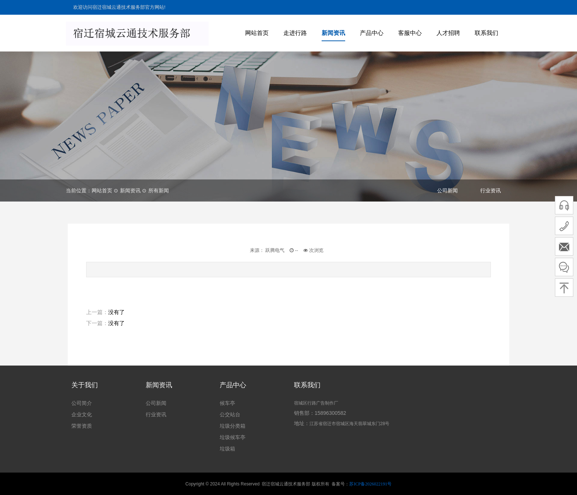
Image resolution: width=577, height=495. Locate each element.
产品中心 (371, 33)
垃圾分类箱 (232, 426)
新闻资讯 (333, 33)
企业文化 (81, 414)
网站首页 (257, 33)
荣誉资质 (81, 426)
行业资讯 (490, 190)
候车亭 (227, 403)
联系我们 (486, 33)
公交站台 (230, 414)
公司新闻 (447, 190)
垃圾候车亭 (232, 437)
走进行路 (295, 33)
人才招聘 (448, 33)
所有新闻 (158, 190)
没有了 (116, 312)
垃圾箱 (227, 449)
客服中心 (410, 33)
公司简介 (81, 403)
